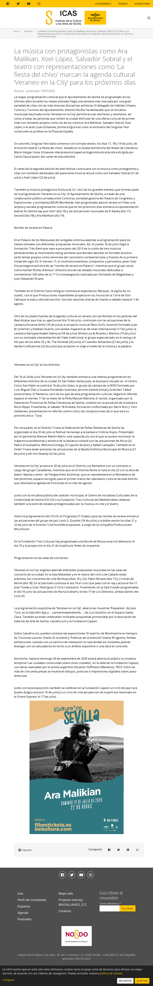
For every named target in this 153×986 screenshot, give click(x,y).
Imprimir (25, 850)
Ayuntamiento (103, 3)
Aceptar (142, 980)
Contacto (65, 911)
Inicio (16, 31)
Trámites (123, 3)
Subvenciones (142, 3)
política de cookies (111, 973)
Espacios (24, 906)
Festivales (25, 919)
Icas (20, 893)
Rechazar (125, 980)
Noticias (28, 31)
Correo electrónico (110, 903)
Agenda (23, 913)
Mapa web (66, 893)
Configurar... (9, 979)
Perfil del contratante (32, 900)
